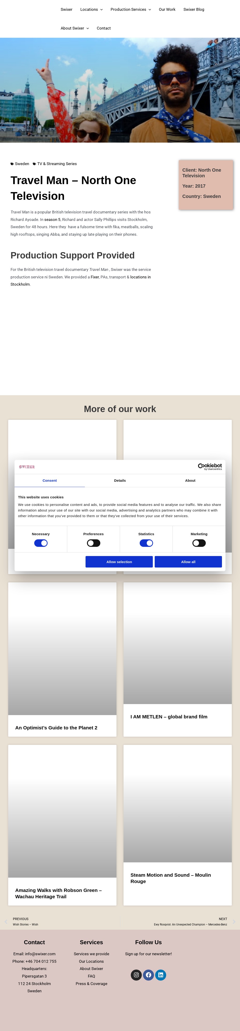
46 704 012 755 (42, 961)
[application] (100, 9)
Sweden (22, 163)
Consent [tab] (50, 480)
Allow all (188, 562)
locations (138, 277)
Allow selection (119, 562)
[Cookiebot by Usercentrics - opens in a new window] (201, 466)
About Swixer (91, 968)
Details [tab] (120, 480)
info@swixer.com (40, 953)
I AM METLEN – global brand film (169, 716)
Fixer (95, 277)
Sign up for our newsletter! (148, 953)
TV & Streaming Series (57, 163)
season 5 (52, 219)
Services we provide (91, 953)
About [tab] (190, 480)
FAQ (91, 976)
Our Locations (91, 961)
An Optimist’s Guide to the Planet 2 (56, 727)
